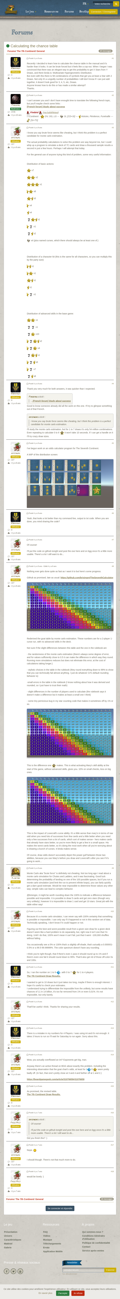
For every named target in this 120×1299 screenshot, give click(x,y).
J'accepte (62, 1293)
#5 (113, 443)
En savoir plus (46, 1293)
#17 (112, 1145)
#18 (112, 1171)
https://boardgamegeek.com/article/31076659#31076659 (55, 1079)
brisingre (15, 138)
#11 (112, 967)
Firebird (16, 105)
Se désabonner (69, 1274)
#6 (113, 513)
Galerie (7, 1247)
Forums (69, 11)
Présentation (10, 1232)
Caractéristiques (12, 1239)
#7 (113, 540)
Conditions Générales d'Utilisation (93, 1237)
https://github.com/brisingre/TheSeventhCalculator (87, 577)
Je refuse (77, 1293)
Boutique (85, 11)
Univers (8, 1236)
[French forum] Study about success (46, 106)
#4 (113, 384)
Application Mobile (52, 1251)
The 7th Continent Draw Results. (43, 976)
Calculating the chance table (32, 46)
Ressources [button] (51, 12)
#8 (113, 566)
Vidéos (46, 1236)
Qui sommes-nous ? (92, 1232)
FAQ (45, 1232)
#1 (113, 58)
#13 (112, 1028)
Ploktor (16, 878)
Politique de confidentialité (96, 1243)
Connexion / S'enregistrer (103, 11)
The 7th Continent (26, 51)
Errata (46, 1247)
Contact (86, 1247)
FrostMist (16, 1123)
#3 (113, 127)
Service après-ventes (93, 1250)
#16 (112, 1113)
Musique (47, 1239)
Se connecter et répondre (60, 1208)
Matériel (8, 1243)
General (41, 51)
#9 (113, 868)
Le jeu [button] (31, 11)
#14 (112, 1055)
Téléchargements (52, 1243)
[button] (85, 4)
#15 (112, 1086)
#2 (113, 95)
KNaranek (15, 68)
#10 (112, 911)
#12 (112, 1002)
